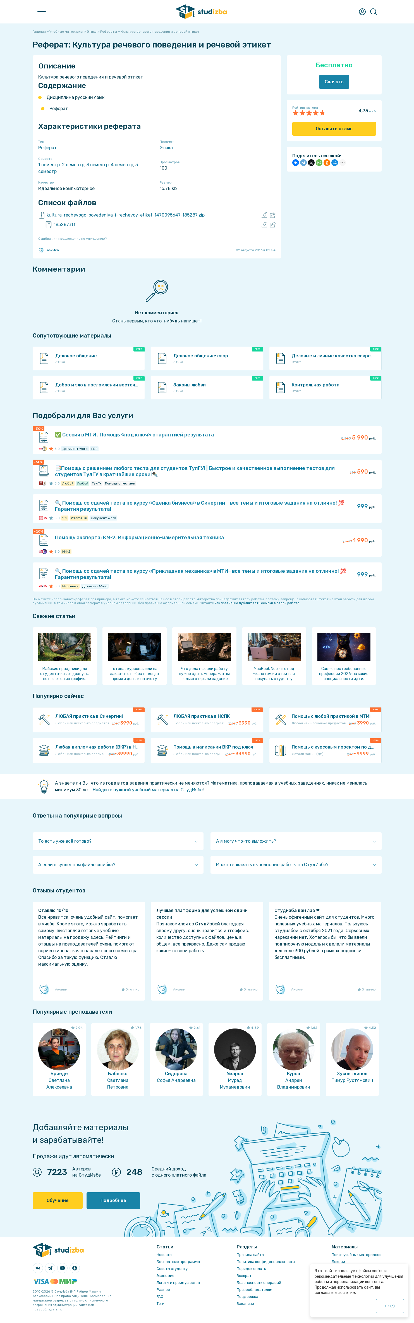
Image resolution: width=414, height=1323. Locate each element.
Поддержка (247, 1297)
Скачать (334, 81)
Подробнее (113, 1200)
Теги (160, 1303)
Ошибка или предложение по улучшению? (72, 239)
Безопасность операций (259, 1283)
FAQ (160, 1297)
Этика (166, 147)
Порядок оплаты (252, 1269)
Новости (164, 1255)
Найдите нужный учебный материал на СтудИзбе (148, 789)
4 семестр (122, 164)
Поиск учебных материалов (356, 1255)
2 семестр (73, 164)
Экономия (165, 1276)
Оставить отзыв (334, 128)
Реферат (47, 147)
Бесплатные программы (178, 1262)
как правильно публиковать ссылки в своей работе (257, 603)
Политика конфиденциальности (266, 1262)
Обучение (58, 1200)
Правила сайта (250, 1255)
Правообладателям (254, 1290)
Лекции (338, 1262)
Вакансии (245, 1303)
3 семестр (98, 164)
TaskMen (48, 250)
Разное (163, 1290)
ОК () (390, 1306)
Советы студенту (172, 1269)
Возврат (244, 1276)
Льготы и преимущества (178, 1283)
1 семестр (49, 164)
